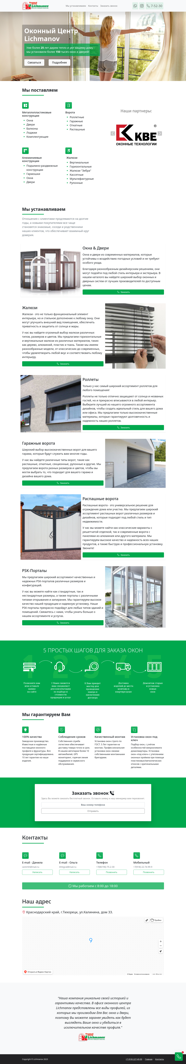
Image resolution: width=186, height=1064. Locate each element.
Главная (148, 1059)
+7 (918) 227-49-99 (134, 1059)
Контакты (93, 5)
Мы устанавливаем (76, 5)
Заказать (123, 292)
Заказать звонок (108, 5)
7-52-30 (154, 6)
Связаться (34, 62)
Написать (37, 872)
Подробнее (59, 62)
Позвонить (111, 872)
